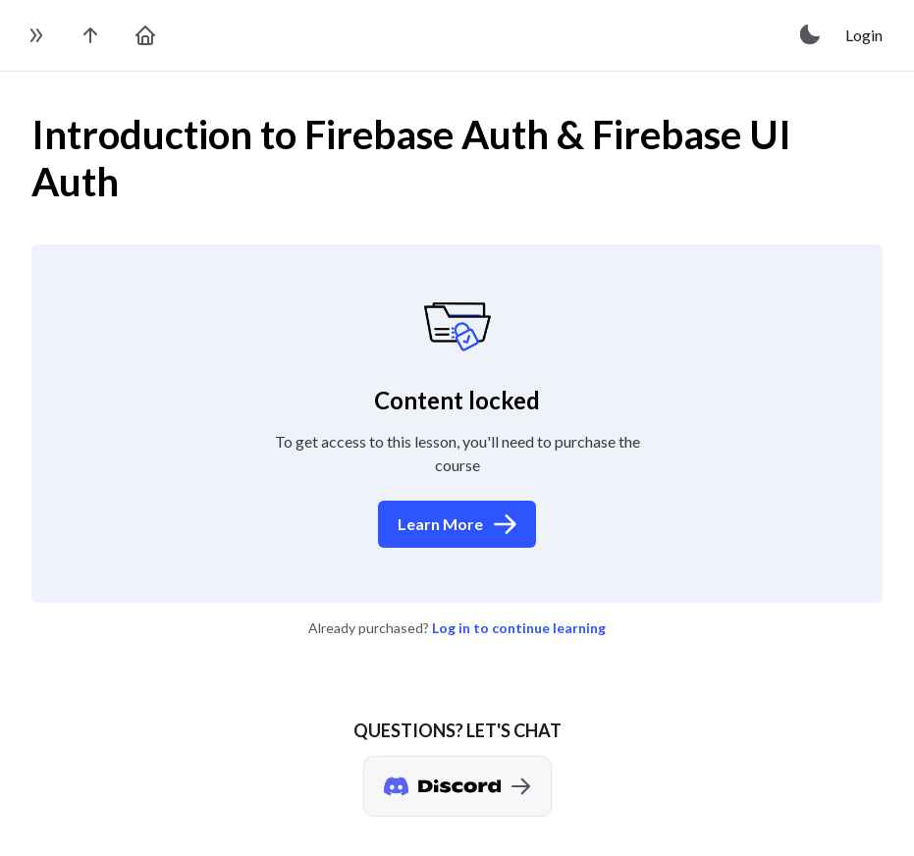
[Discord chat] (457, 786)
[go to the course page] (90, 35)
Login (864, 35)
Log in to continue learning (519, 627)
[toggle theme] (811, 35)
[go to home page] (145, 35)
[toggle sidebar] (35, 35)
